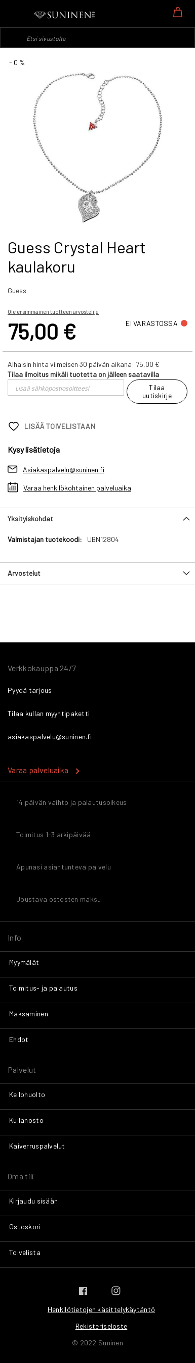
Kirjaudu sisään (33, 1200)
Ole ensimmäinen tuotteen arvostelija (53, 311)
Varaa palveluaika (38, 770)
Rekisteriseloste (101, 1326)
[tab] (97, 518)
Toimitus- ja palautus (43, 988)
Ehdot (18, 1039)
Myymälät (24, 962)
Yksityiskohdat (30, 518)
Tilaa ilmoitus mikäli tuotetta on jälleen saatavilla (83, 374)
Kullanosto (26, 1120)
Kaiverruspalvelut (37, 1145)
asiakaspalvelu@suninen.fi (50, 736)
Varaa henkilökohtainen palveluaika (77, 487)
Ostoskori (25, 1226)
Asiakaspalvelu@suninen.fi (63, 469)
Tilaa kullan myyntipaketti (49, 713)
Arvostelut (24, 573)
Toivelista (25, 1252)
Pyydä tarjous (30, 690)
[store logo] (64, 15)
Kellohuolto (27, 1094)
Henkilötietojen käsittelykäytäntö (101, 1309)
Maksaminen (28, 1013)
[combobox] (97, 37)
